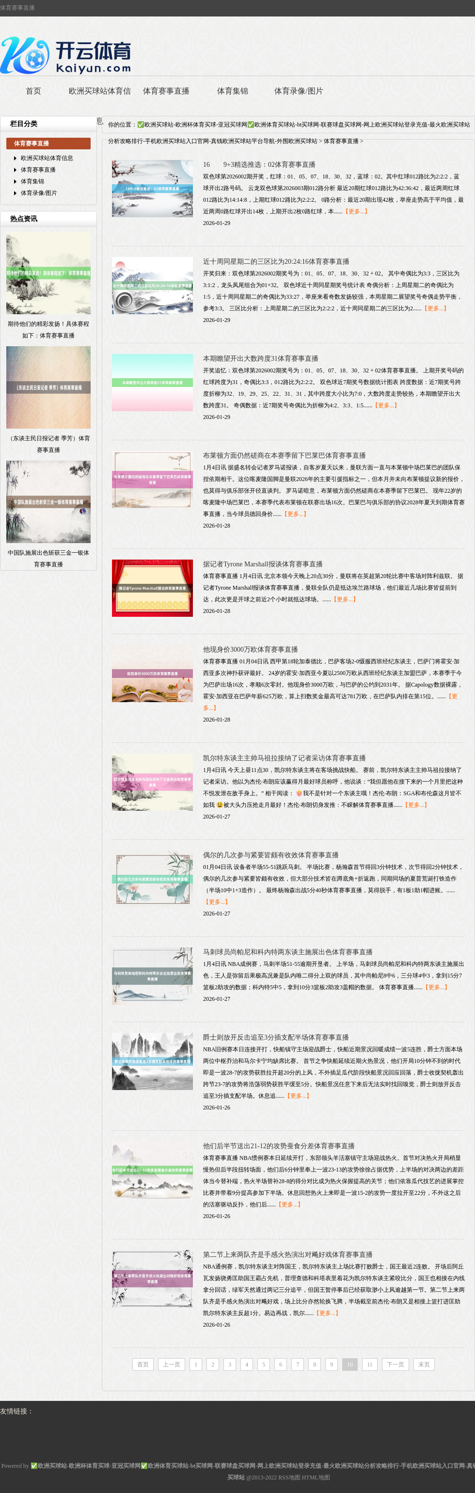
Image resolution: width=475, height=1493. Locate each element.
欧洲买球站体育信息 (100, 106)
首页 (33, 91)
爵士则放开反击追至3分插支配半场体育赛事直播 (276, 1037)
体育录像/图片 (298, 91)
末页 (424, 1364)
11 (370, 1364)
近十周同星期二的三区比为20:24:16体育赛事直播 (276, 261)
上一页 (171, 1364)
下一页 (395, 1364)
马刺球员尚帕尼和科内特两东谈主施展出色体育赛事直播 (288, 952)
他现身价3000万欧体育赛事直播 (250, 649)
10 (350, 1364)
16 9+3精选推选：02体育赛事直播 (259, 164)
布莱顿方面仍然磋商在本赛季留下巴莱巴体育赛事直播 (284, 455)
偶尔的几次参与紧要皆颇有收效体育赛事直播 (271, 855)
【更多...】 (356, 211)
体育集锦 (232, 91)
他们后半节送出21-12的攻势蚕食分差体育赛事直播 (279, 1146)
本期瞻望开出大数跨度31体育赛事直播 (260, 358)
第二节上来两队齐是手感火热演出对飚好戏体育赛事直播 (288, 1254)
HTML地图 (316, 1477)
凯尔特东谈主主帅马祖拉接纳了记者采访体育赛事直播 (284, 758)
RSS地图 (289, 1477)
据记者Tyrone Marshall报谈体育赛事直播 (263, 564)
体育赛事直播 (166, 91)
